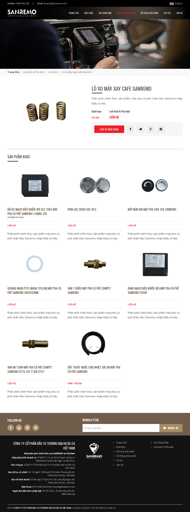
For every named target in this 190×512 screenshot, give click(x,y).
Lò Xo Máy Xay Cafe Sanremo (77, 72)
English (176, 3)
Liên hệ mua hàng (109, 129)
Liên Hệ (119, 465)
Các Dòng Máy (105, 12)
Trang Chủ (73, 12)
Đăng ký (171, 428)
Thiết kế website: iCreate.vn (103, 508)
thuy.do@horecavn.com (55, 3)
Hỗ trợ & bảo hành (125, 451)
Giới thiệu (120, 447)
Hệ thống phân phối (126, 456)
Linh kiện (53, 72)
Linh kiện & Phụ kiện (126, 12)
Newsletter (91, 420)
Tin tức (119, 460)
